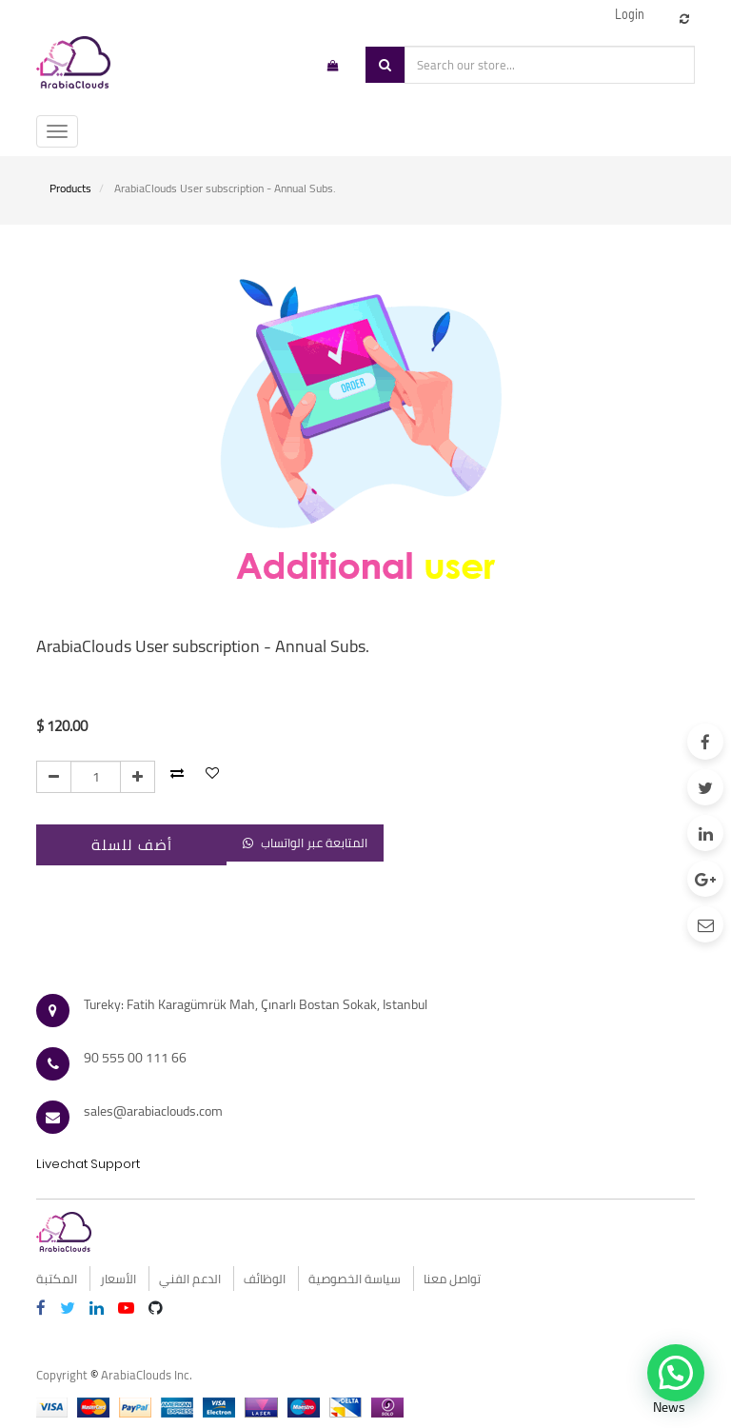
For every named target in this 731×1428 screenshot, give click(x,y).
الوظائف (265, 1278)
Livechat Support (88, 1164)
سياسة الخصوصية (354, 1278)
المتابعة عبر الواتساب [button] (305, 842)
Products (70, 188)
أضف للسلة (131, 844)
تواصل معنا (452, 1278)
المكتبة (56, 1278)
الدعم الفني (190, 1278)
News (669, 1407)
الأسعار (118, 1278)
